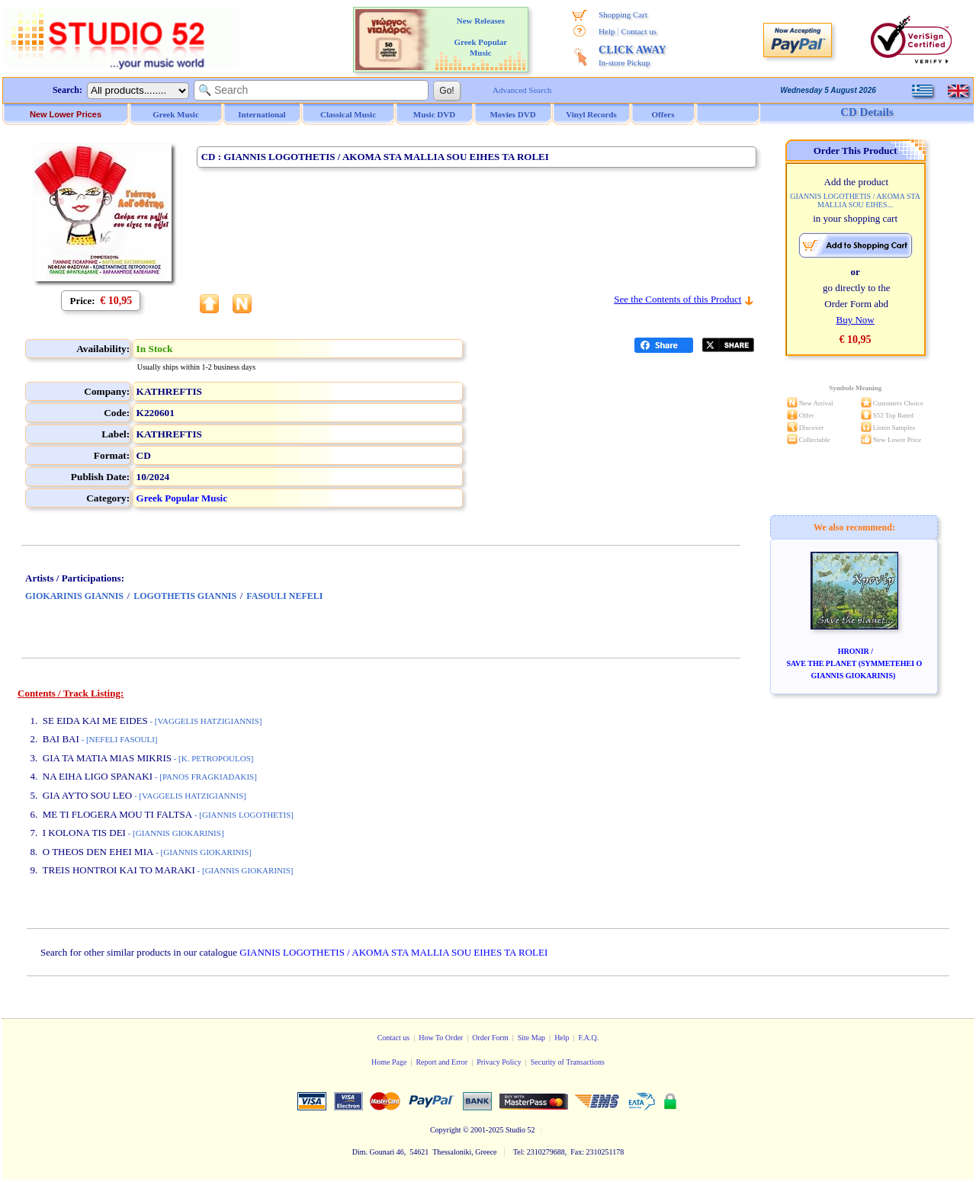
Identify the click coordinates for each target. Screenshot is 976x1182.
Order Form (490, 1037)
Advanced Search (522, 89)
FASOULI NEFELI (284, 596)
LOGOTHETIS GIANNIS (184, 596)
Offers (663, 114)
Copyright (445, 1130)
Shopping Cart (623, 14)
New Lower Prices (65, 114)
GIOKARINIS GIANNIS (74, 596)
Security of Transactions (568, 1062)
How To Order (441, 1037)
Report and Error (441, 1062)
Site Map (531, 1037)
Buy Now (855, 319)
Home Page (388, 1062)
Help (607, 31)
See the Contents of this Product (677, 299)
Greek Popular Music (181, 498)
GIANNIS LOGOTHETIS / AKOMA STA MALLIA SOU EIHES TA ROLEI (393, 952)
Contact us (639, 31)
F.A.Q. (589, 1037)
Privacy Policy (499, 1062)
